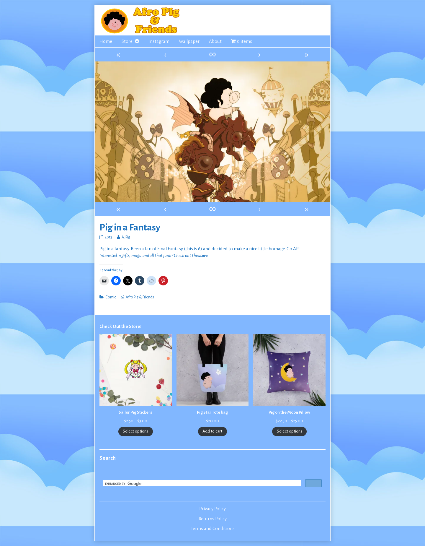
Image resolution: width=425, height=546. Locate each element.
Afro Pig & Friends (140, 297)
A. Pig (125, 237)
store (203, 255)
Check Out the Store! (120, 326)
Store (127, 41)
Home (105, 41)
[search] (201, 483)
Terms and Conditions (213, 528)
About (215, 41)
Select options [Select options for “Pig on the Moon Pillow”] (289, 431)
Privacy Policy (212, 508)
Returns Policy (213, 518)
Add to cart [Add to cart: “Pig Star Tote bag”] (212, 431)
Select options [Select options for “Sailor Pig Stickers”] (135, 431)
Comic (110, 297)
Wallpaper (189, 41)
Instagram (158, 41)
